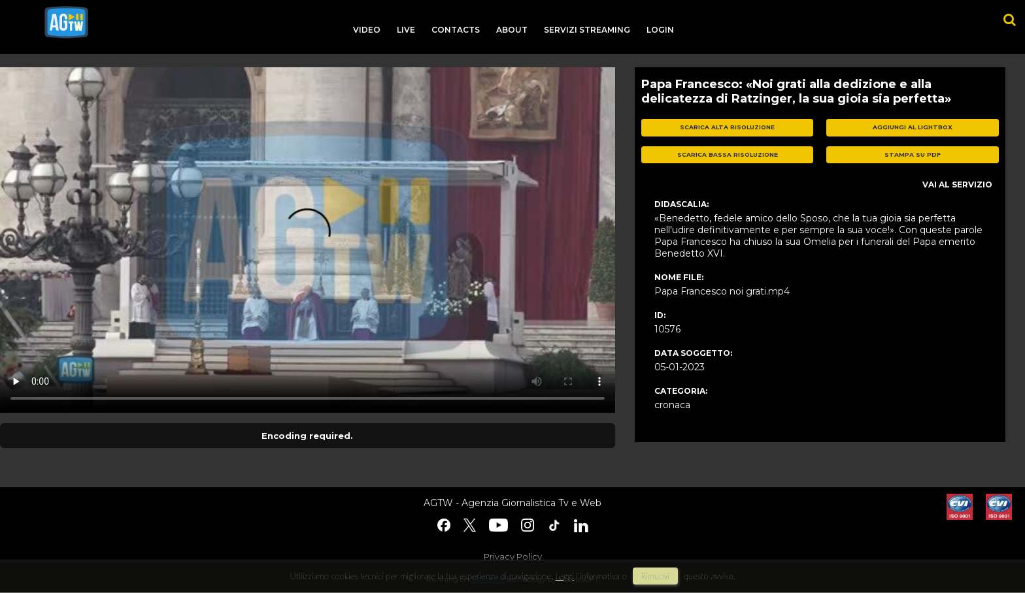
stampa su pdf (912, 154)
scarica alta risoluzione (727, 127)
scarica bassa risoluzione (727, 154)
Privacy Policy (513, 556)
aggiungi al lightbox (912, 127)
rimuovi (655, 576)
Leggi (565, 576)
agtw (66, 22)
